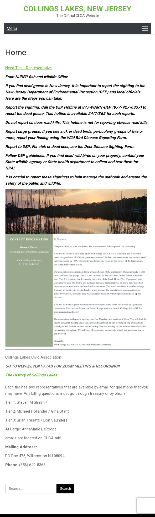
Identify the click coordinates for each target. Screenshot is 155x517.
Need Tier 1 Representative (28, 68)
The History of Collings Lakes (31, 375)
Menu (12, 28)
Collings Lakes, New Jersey (77, 8)
